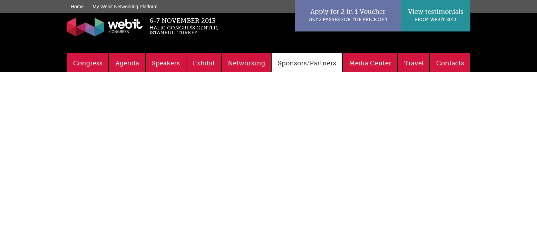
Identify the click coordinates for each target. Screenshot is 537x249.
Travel (413, 63)
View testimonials (435, 15)
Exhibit (204, 63)
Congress (87, 63)
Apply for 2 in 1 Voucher (348, 15)
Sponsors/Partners (307, 63)
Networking (246, 63)
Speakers (166, 63)
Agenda (127, 63)
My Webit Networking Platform (124, 6)
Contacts (450, 63)
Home (77, 6)
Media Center (370, 63)
